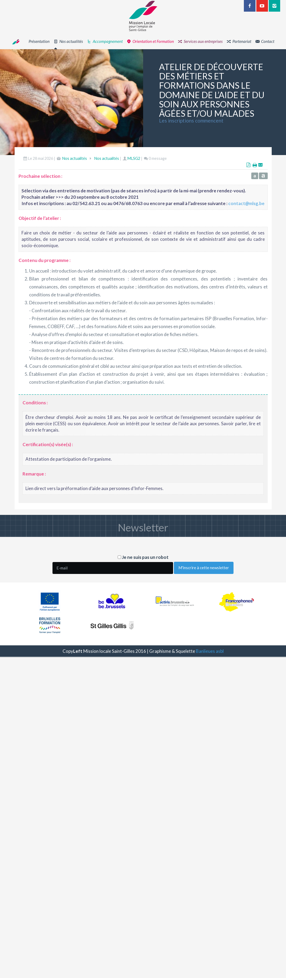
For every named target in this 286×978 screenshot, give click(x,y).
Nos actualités (74, 159)
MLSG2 (133, 159)
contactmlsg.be (246, 204)
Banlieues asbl (210, 651)
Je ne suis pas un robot (143, 557)
